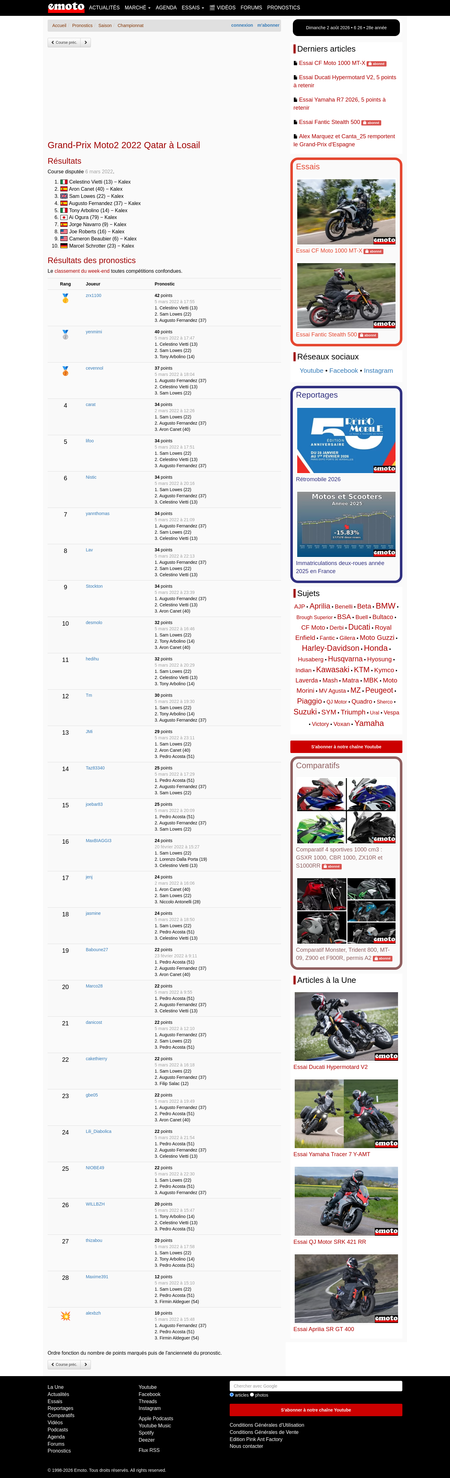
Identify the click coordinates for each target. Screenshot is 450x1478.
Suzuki (305, 711)
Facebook (343, 370)
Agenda (166, 7)
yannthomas (98, 513)
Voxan (341, 724)
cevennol (94, 368)
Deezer (147, 1440)
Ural (374, 712)
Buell (361, 617)
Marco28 (94, 985)
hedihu (92, 658)
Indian (303, 670)
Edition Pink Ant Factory (256, 1439)
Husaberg (310, 659)
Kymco (384, 669)
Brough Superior (315, 617)
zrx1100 (93, 295)
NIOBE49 (95, 1167)
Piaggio (309, 701)
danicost (94, 1022)
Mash (330, 680)
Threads (148, 1401)
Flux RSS (149, 1450)
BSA (344, 617)
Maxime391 (97, 1276)
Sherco (385, 702)
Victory (320, 724)
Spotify (146, 1432)
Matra (350, 680)
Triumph (353, 712)
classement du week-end (82, 271)
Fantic (327, 638)
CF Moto (313, 627)
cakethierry (96, 1058)
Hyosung (379, 659)
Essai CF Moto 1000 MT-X (332, 63)
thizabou (94, 1240)
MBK (370, 680)
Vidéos (55, 1422)
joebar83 (94, 804)
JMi (89, 731)
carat (91, 404)
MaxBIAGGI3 (98, 840)
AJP (299, 606)
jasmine (93, 913)
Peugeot (379, 690)
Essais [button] (193, 7)
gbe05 (92, 1095)
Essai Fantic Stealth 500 (329, 122)
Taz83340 (95, 767)
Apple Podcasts (156, 1418)
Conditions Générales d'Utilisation (267, 1425)
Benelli (344, 606)
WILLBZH (95, 1204)
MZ (355, 690)
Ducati (359, 627)
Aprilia (320, 606)
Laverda (306, 680)
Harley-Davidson (330, 648)
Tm (89, 695)
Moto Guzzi (377, 637)
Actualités (104, 7)
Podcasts (58, 1429)
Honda (376, 648)
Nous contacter (246, 1446)
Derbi (337, 627)
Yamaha (369, 723)
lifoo (90, 440)
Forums (251, 7)
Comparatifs (318, 765)
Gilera (347, 638)
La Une (56, 1387)
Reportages (317, 394)
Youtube (311, 370)
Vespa (391, 712)
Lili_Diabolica (99, 1131)
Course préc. (64, 42)
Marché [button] (138, 7)
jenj (89, 876)
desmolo (94, 622)
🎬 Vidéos (222, 7)
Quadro (361, 701)
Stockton (94, 586)
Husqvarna (345, 659)
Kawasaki (332, 669)
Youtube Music (155, 1425)
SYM (328, 712)
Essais (308, 166)
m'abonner (268, 25)
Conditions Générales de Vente (264, 1432)
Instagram (378, 370)
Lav (89, 549)
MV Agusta (332, 691)
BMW (386, 605)
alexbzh (93, 1313)
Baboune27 (97, 949)
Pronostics (283, 7)
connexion (242, 25)
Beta (364, 606)
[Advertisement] (164, 93)
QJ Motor (336, 702)
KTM (362, 669)
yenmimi (94, 331)
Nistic (91, 477)
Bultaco (383, 617)
